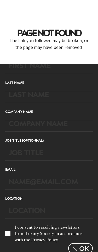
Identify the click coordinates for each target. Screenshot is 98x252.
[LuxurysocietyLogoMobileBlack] (12, 8)
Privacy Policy (44, 240)
